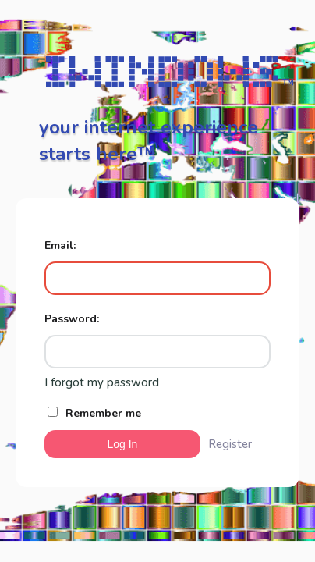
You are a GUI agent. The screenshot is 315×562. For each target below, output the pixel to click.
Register (230, 444)
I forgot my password (101, 382)
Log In (122, 444)
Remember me (94, 413)
